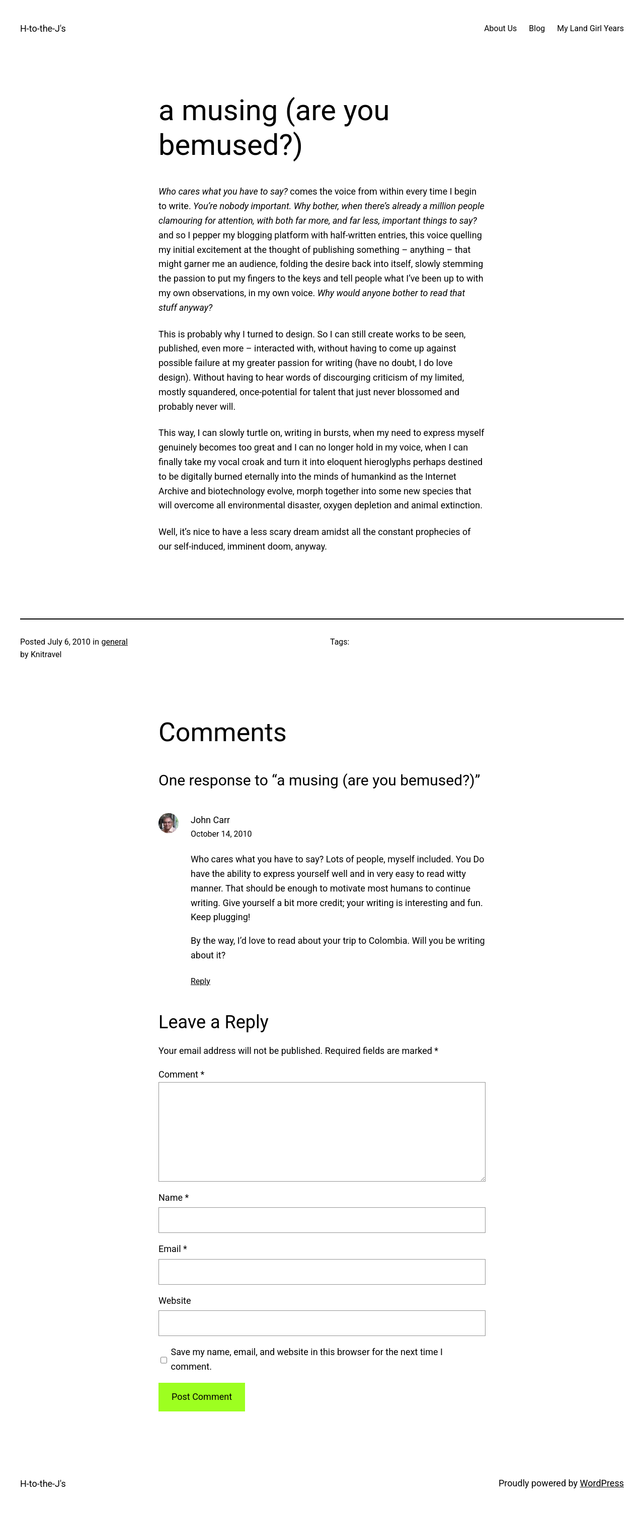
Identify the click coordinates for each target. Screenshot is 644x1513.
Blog (537, 28)
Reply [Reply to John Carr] (200, 981)
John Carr (210, 820)
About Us (500, 28)
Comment (181, 1074)
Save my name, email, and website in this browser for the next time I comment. (307, 1359)
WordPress (602, 1483)
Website (174, 1300)
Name (173, 1197)
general (114, 642)
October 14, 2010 (221, 834)
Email (172, 1248)
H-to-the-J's (43, 28)
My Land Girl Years (590, 28)
